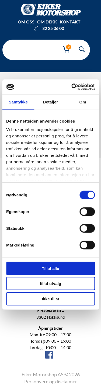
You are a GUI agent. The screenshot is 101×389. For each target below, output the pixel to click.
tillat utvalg (50, 283)
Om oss (26, 21)
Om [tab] (82, 101)
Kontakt (70, 21)
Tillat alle (50, 268)
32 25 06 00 (49, 28)
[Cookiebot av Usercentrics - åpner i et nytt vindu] (72, 87)
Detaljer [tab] (50, 101)
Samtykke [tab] (18, 101)
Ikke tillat (50, 298)
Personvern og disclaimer (50, 381)
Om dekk (47, 21)
